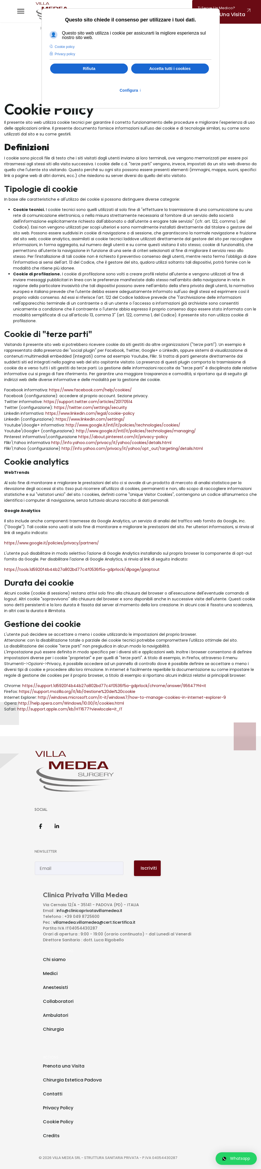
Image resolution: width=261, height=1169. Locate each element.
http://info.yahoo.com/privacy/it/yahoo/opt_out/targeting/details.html (132, 448)
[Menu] (20, 11)
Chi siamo (54, 959)
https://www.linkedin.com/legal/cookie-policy (90, 413)
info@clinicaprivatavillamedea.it (89, 910)
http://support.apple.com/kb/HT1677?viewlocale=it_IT (70, 709)
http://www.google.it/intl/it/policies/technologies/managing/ (136, 431)
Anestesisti (55, 987)
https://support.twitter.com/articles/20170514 (88, 401)
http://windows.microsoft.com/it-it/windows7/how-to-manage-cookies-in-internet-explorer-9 (132, 697)
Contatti (52, 1094)
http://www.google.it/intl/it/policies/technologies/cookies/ (123, 425)
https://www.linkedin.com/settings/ (90, 419)
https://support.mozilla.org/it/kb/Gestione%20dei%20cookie (77, 691)
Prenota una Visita (63, 1066)
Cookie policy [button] (64, 47)
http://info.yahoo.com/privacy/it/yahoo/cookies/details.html (111, 442)
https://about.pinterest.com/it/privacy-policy (123, 437)
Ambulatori (55, 1015)
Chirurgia (53, 1029)
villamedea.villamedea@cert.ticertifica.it (94, 922)
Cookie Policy (58, 1122)
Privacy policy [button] (65, 54)
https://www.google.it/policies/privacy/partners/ (51, 543)
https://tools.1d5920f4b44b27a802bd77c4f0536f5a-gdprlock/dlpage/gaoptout (82, 569)
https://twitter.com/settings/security (90, 407)
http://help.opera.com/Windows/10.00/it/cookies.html (71, 703)
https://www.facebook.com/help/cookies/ (90, 390)
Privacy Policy (58, 1108)
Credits (51, 1135)
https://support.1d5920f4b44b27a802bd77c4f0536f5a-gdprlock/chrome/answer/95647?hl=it (114, 685)
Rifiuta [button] (89, 68)
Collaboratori (58, 1001)
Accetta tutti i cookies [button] (170, 68)
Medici (50, 973)
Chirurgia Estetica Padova (72, 1080)
